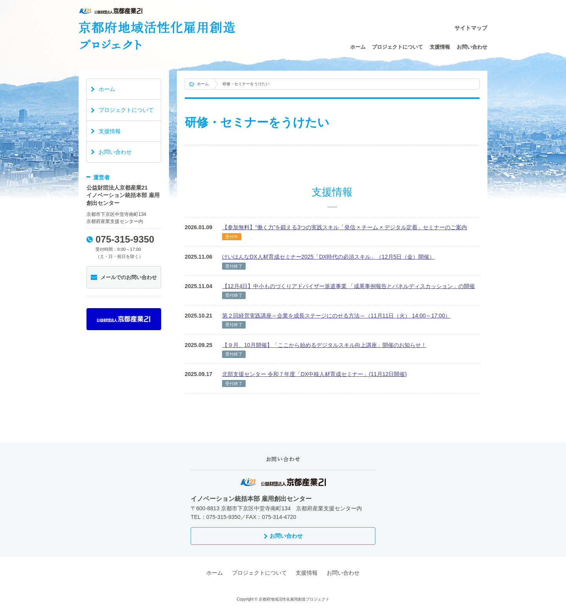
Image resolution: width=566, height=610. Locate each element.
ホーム (358, 47)
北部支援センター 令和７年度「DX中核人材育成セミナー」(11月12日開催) (314, 374)
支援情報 (440, 47)
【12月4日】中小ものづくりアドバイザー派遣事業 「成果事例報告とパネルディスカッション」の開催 (348, 286)
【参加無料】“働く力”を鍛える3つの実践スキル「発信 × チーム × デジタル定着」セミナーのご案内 (344, 227)
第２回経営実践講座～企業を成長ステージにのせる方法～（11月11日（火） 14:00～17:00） (336, 315)
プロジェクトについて (397, 47)
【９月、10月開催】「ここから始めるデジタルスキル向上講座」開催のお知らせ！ (324, 345)
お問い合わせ (472, 47)
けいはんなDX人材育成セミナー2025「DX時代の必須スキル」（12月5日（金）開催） (328, 257)
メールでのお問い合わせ (129, 277)
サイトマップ (470, 28)
